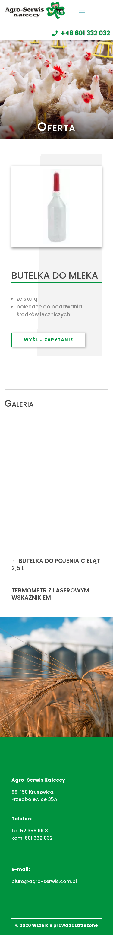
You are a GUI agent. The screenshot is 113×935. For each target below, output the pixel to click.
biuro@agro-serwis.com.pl (44, 881)
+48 (85, 33)
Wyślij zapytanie (48, 340)
